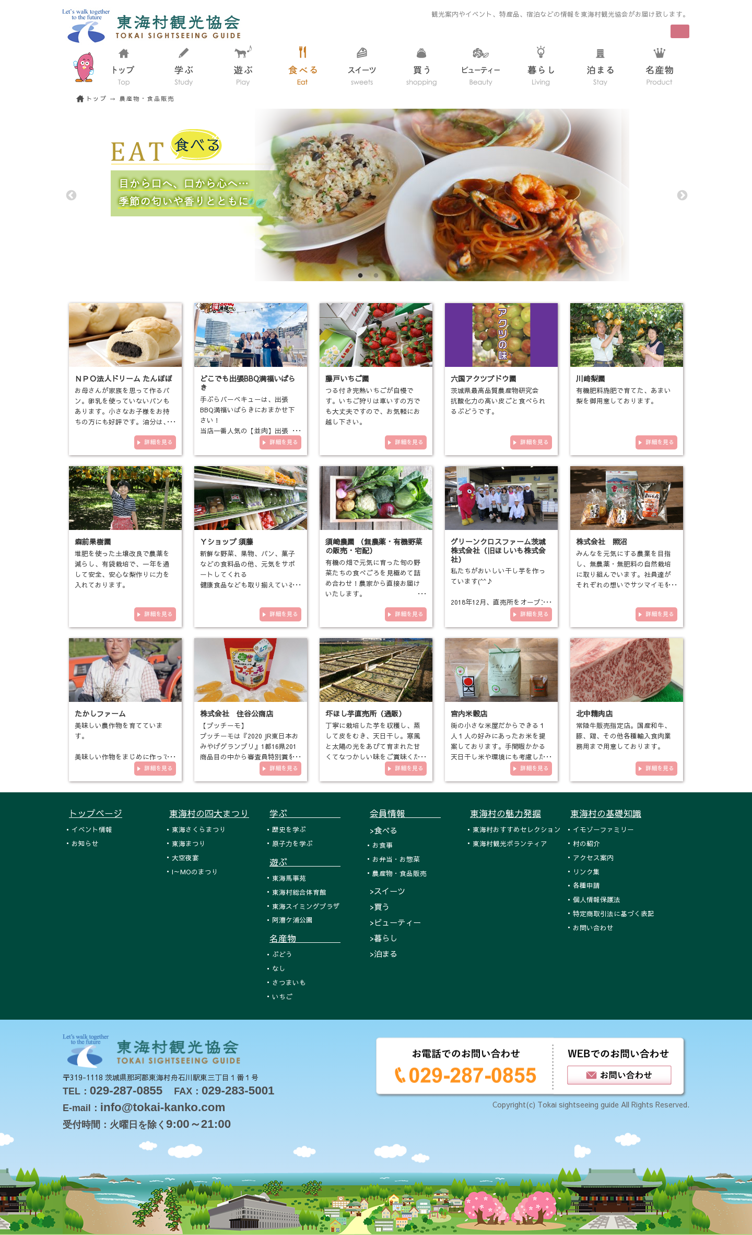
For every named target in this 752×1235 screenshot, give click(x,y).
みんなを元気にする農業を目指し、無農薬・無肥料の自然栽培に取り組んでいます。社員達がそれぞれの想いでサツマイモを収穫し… (623, 574)
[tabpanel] (376, 195)
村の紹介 (586, 843)
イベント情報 (92, 829)
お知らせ (85, 843)
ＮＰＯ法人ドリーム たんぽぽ (123, 378)
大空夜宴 (185, 857)
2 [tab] (376, 276)
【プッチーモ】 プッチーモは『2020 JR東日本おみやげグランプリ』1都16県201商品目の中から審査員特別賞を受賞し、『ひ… (249, 746)
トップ (96, 98)
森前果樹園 (93, 541)
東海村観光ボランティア (510, 843)
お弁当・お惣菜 (396, 859)
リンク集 (586, 871)
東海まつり (189, 843)
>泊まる (383, 953)
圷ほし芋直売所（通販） (365, 713)
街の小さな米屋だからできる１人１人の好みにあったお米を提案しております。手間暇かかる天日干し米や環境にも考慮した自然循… (498, 746)
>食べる (383, 830)
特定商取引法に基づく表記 (613, 913)
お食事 (382, 844)
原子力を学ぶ (292, 843)
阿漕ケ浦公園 (292, 919)
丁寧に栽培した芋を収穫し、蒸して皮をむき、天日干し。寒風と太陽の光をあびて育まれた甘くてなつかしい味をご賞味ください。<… (372, 746)
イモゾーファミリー (603, 829)
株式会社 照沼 (601, 541)
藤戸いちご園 (347, 378)
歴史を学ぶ (289, 829)
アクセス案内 (593, 857)
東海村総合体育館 (299, 891)
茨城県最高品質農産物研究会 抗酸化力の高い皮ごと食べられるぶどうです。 (498, 400)
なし (279, 968)
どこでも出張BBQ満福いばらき (248, 383)
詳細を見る (158, 442)
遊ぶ (304, 862)
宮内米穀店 (469, 713)
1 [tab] (360, 276)
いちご (282, 996)
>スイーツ (387, 890)
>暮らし (383, 937)
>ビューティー (395, 922)
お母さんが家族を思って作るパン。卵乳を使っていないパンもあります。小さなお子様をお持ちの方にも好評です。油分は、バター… (122, 411)
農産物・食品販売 (399, 873)
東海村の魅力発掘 (505, 813)
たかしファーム (100, 713)
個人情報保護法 (596, 899)
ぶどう (282, 954)
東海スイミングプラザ (306, 906)
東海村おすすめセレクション (517, 829)
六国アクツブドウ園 (483, 378)
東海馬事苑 (289, 877)
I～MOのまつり (195, 871)
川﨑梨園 (590, 378)
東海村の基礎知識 (605, 813)
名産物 (304, 938)
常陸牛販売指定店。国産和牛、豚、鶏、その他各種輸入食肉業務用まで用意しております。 (623, 736)
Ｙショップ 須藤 (226, 541)
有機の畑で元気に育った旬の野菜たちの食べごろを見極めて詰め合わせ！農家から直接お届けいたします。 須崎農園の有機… (372, 583)
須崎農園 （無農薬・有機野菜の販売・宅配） (373, 546)
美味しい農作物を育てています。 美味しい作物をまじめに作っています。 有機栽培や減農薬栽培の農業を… (122, 756)
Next (681, 195)
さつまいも (289, 982)
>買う (380, 906)
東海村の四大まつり (209, 813)
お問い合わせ (593, 927)
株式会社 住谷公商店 (236, 713)
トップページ (95, 813)
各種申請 (586, 885)
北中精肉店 (594, 713)
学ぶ (304, 813)
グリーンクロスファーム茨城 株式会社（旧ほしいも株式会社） (498, 550)
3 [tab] (391, 276)
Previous (70, 195)
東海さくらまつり (199, 829)
